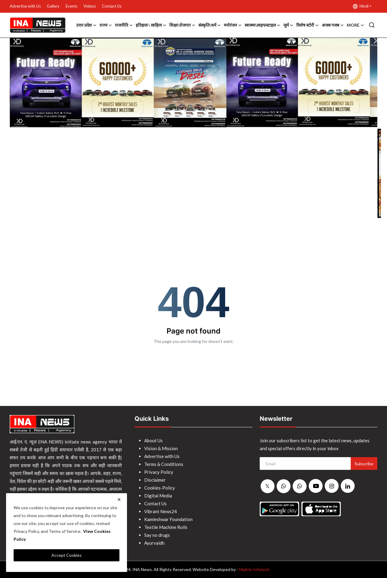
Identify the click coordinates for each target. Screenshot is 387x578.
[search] (371, 25)
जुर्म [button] (288, 25)
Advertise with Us (25, 6)
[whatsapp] (284, 486)
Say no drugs (157, 535)
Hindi (361, 6)
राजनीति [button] (124, 25)
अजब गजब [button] (333, 25)
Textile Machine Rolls (165, 527)
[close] (119, 499)
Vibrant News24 (160, 511)
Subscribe (364, 463)
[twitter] (268, 486)
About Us (153, 440)
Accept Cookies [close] (66, 555)
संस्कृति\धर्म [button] (209, 25)
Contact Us (112, 6)
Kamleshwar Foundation (168, 519)
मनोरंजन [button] (233, 25)
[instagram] (332, 486)
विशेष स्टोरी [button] (307, 25)
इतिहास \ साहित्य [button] (151, 25)
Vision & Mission (161, 448)
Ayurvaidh (154, 543)
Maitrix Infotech (254, 569)
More (355, 25)
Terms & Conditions (163, 464)
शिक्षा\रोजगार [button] (182, 25)
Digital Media (158, 495)
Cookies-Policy (159, 487)
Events (71, 6)
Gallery (53, 6)
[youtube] (316, 486)
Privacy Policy (158, 472)
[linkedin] (348, 486)
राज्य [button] (105, 25)
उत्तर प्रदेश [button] (86, 25)
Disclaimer (155, 480)
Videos (89, 6)
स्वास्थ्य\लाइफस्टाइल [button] (262, 25)
